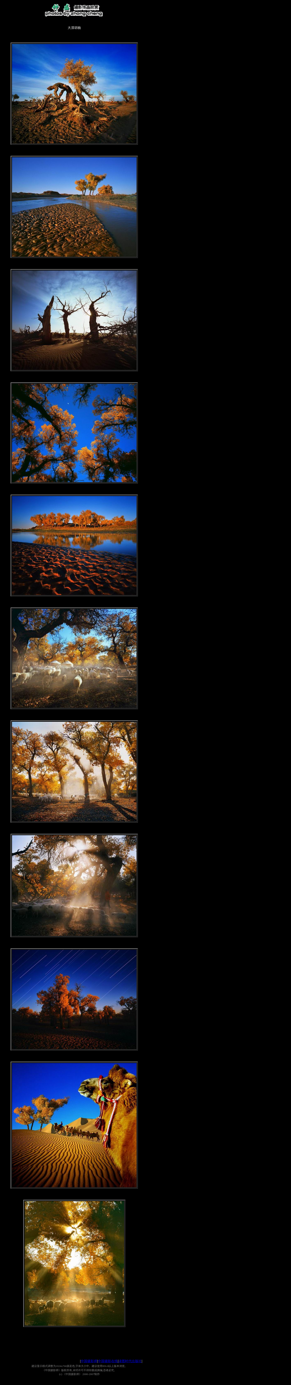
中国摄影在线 (108, 1361)
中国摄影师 (89, 1361)
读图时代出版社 (130, 1361)
